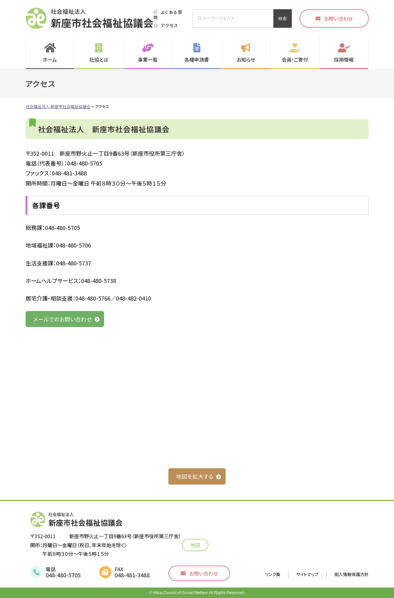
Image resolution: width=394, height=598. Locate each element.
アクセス (170, 25)
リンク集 (272, 574)
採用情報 (344, 59)
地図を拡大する (194, 476)
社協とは (98, 59)
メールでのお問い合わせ (62, 319)
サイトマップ (307, 574)
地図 (197, 545)
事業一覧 (148, 59)
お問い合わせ (338, 18)
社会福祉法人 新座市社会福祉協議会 (89, 18)
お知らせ (246, 59)
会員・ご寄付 (295, 59)
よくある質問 (168, 14)
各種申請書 (196, 59)
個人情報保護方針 (351, 574)
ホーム (50, 59)
